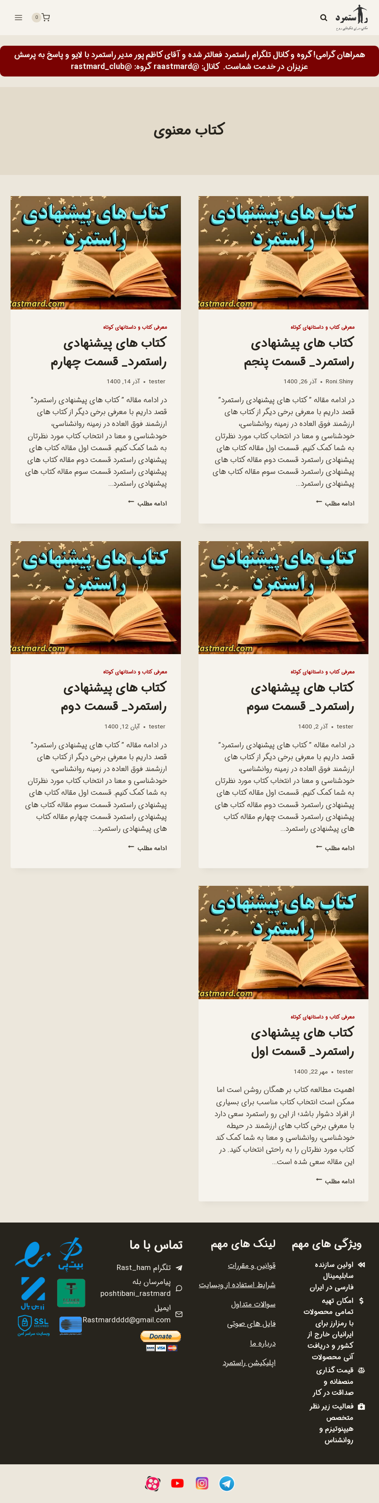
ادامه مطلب (335, 504)
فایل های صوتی (251, 1324)
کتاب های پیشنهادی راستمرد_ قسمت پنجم (299, 353)
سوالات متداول (253, 1304)
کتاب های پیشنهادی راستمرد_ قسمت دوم (114, 698)
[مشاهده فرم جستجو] (323, 17)
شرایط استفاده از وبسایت (237, 1285)
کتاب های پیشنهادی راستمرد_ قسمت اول (302, 1043)
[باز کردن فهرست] (19, 17)
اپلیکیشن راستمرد (249, 1363)
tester (157, 381)
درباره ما (263, 1344)
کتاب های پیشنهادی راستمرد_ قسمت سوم (300, 698)
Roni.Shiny (339, 381)
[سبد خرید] (40, 17)
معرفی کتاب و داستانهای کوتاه (322, 327)
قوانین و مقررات (252, 1266)
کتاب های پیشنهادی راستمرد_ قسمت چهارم (109, 353)
